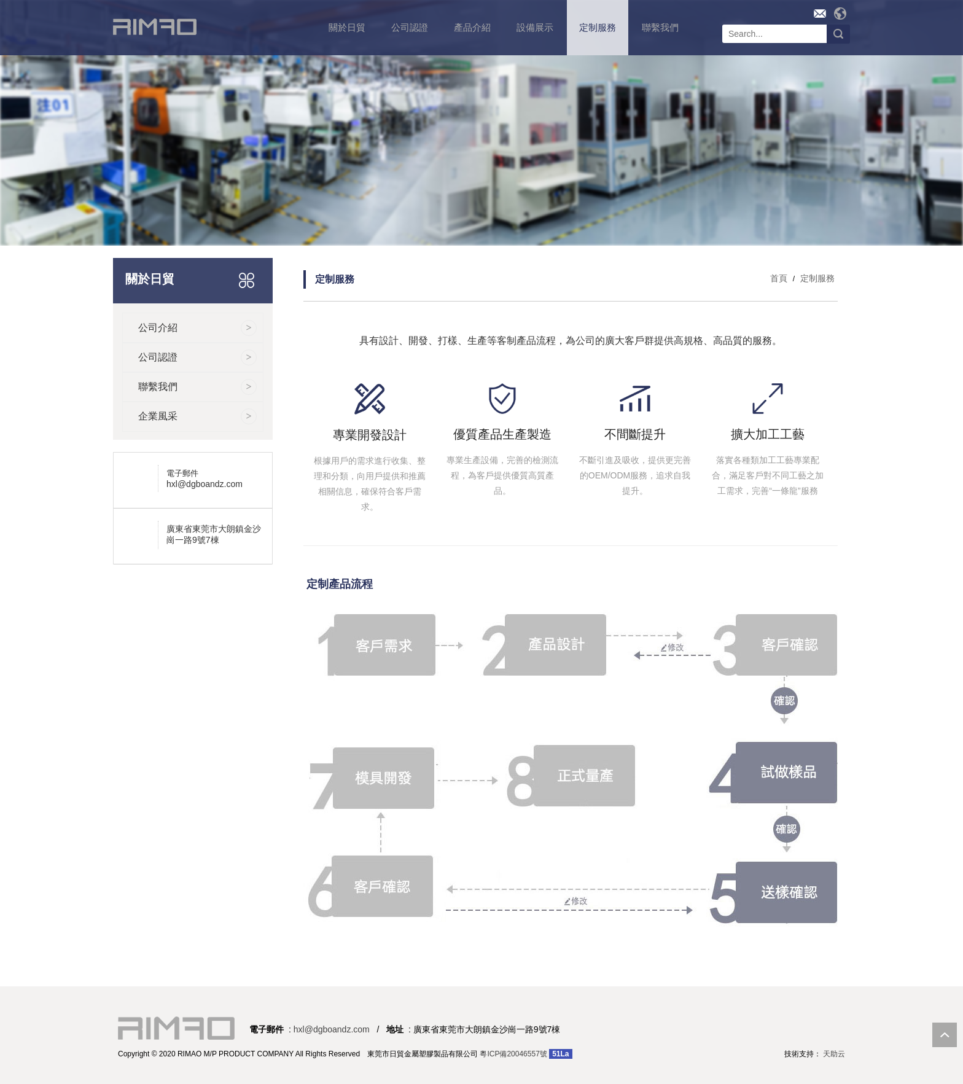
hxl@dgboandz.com (204, 484)
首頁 (778, 278)
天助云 (834, 1054)
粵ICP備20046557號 (513, 1054)
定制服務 (816, 278)
